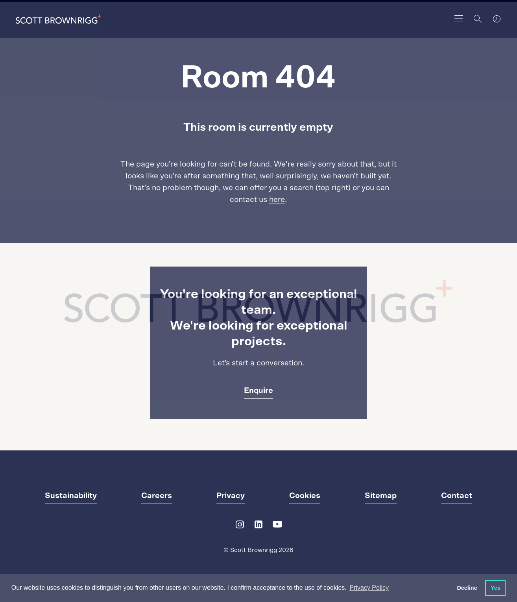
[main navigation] (458, 19)
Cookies (304, 496)
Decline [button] (467, 588)
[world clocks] (496, 19)
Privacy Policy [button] (369, 587)
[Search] (477, 19)
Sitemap (381, 496)
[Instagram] (239, 526)
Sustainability (71, 496)
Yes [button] (495, 588)
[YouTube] (277, 526)
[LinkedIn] (258, 526)
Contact (456, 496)
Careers (156, 496)
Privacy (230, 496)
